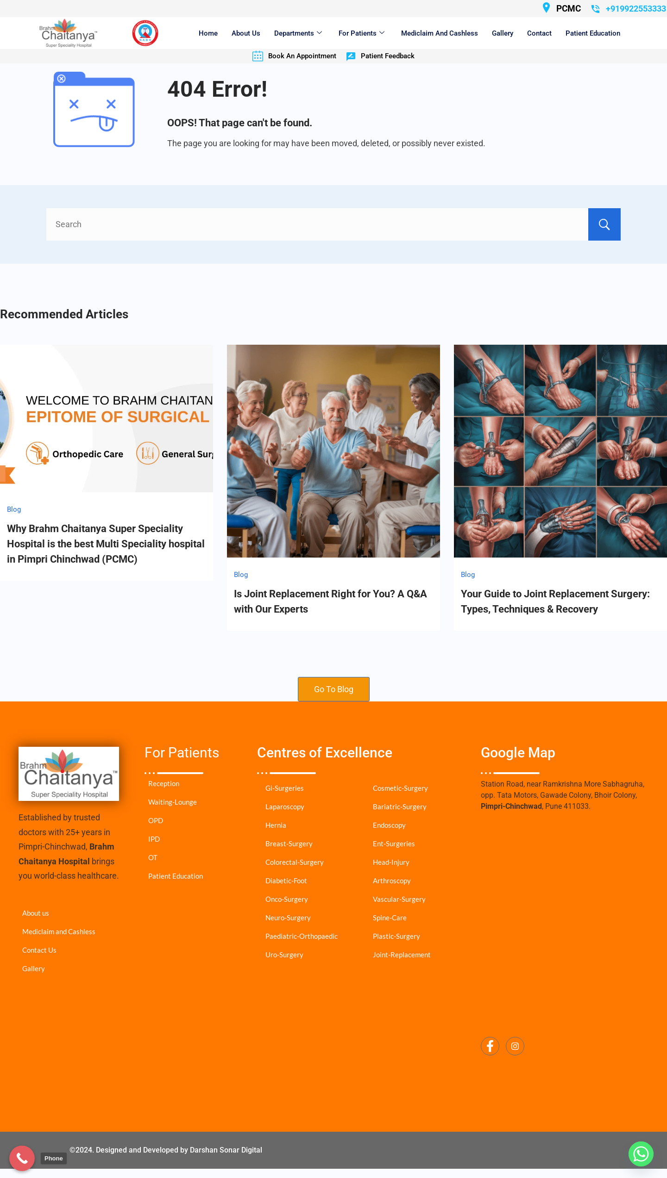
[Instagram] (515, 1046)
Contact (539, 33)
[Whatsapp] (641, 1153)
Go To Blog (333, 689)
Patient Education (593, 33)
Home (208, 33)
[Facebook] (490, 1046)
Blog (14, 509)
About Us (246, 33)
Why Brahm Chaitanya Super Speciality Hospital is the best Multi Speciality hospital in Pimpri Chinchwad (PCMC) (106, 544)
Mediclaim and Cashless (439, 33)
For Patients (361, 33)
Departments (298, 33)
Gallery (502, 33)
